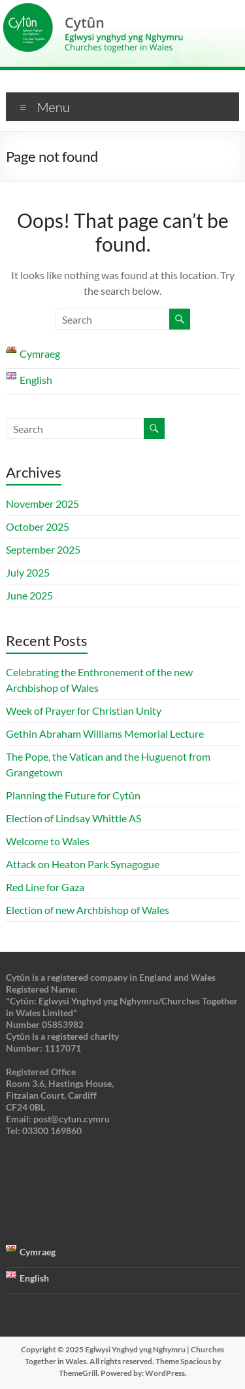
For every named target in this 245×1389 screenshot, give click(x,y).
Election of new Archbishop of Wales (87, 910)
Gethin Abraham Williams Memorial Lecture (105, 733)
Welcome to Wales (48, 841)
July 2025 (28, 572)
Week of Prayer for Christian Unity (83, 710)
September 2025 (43, 549)
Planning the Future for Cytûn (73, 795)
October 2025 (37, 526)
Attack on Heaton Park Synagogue (83, 864)
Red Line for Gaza (45, 887)
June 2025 (29, 595)
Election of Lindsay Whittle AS (73, 818)
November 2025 (42, 503)
